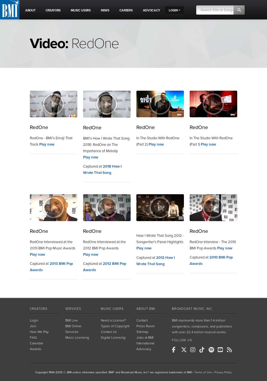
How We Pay (39, 332)
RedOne (39, 127)
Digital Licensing (113, 338)
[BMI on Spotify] (213, 350)
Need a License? (113, 320)
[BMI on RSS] (231, 350)
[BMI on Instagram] (194, 350)
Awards (35, 349)
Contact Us (109, 332)
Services (73, 309)
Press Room (145, 326)
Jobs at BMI (145, 338)
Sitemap (142, 332)
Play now (46, 144)
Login (34, 320)
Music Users (112, 309)
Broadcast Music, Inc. (192, 309)
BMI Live (71, 320)
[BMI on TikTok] (203, 350)
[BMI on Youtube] (222, 350)
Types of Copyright (115, 326)
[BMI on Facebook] (176, 350)
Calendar (36, 343)
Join (33, 326)
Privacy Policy (223, 372)
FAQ (33, 338)
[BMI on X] (185, 350)
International (145, 343)
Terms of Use (203, 372)
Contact (142, 320)
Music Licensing (77, 338)
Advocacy (143, 349)
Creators (38, 309)
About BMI (145, 309)
